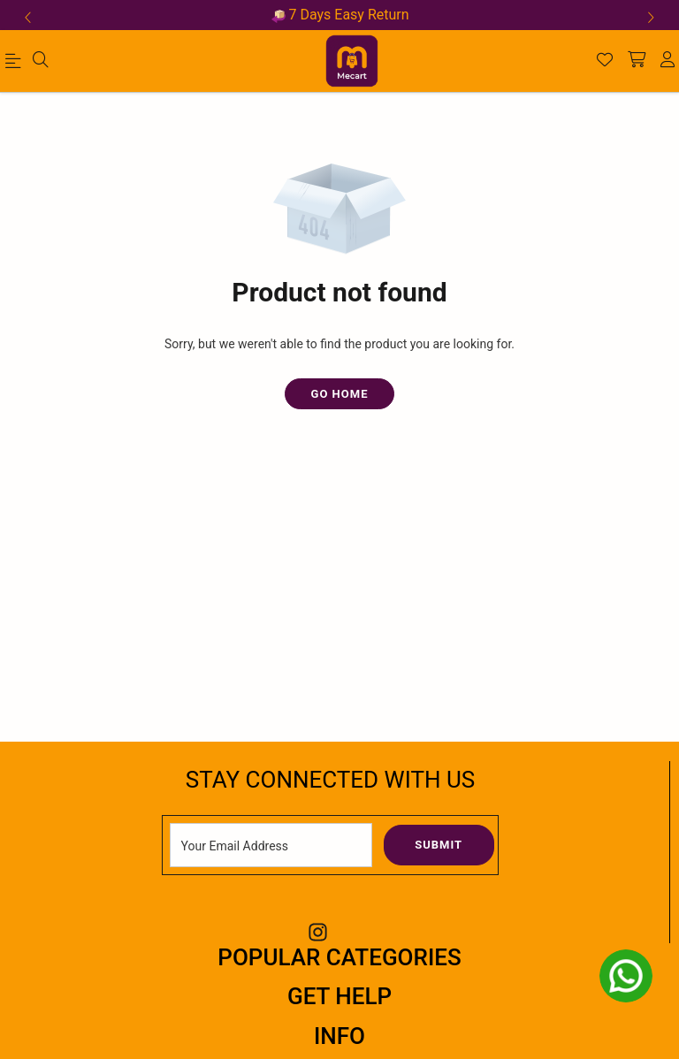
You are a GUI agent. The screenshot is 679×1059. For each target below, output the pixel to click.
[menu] (16, 64)
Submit (438, 844)
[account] (667, 61)
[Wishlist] (605, 61)
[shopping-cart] (636, 61)
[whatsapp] (625, 975)
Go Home (340, 393)
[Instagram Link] (318, 932)
